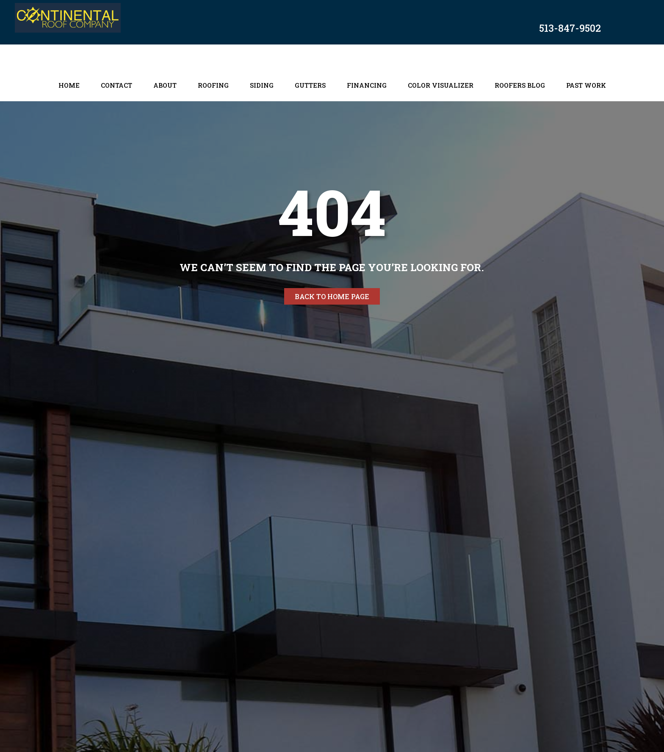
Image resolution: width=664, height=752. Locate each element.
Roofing (213, 85)
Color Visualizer (440, 85)
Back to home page (332, 296)
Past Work (586, 85)
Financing (367, 85)
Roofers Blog (520, 85)
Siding (262, 85)
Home (69, 85)
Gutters (310, 85)
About (165, 85)
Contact (116, 85)
